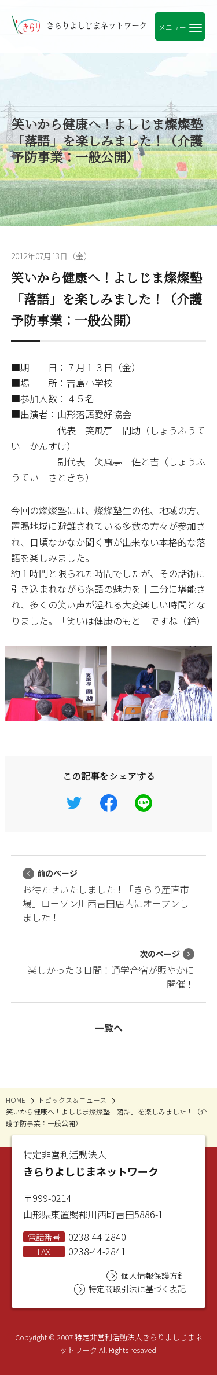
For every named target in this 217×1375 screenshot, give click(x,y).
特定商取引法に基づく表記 (130, 1289)
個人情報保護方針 (146, 1276)
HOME (15, 1100)
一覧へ (109, 1028)
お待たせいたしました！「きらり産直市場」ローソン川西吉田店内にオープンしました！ (106, 895)
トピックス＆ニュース (72, 1100)
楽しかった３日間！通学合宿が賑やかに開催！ (111, 969)
